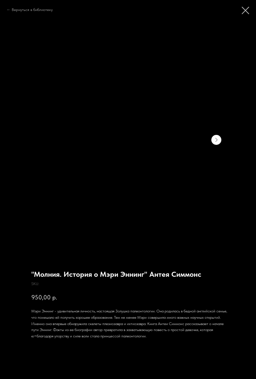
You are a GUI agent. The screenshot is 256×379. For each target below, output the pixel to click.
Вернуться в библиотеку (32, 9)
